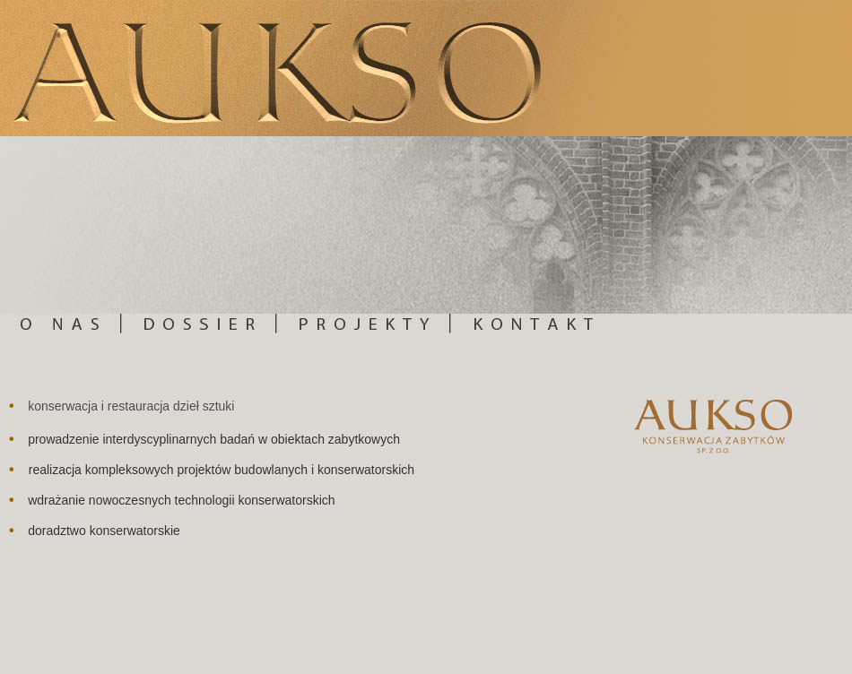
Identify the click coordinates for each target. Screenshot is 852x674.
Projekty (364, 234)
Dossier (199, 234)
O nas (61, 234)
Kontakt (651, 234)
